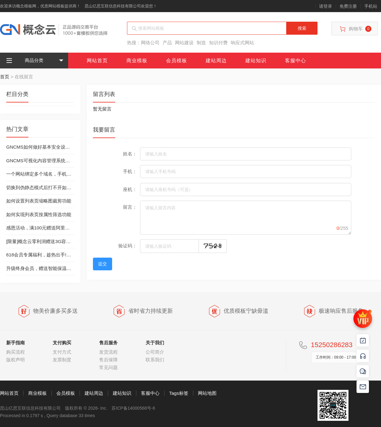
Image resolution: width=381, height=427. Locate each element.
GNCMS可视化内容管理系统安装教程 (45, 160)
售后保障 (108, 359)
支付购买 (62, 342)
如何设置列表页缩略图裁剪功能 (38, 200)
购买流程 (15, 352)
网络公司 (150, 42)
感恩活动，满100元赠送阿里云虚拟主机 (47, 227)
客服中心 (295, 60)
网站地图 (207, 393)
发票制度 (62, 359)
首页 (4, 76)
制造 (201, 42)
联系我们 (155, 359)
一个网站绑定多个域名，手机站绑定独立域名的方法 (59, 173)
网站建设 (184, 42)
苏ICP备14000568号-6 (133, 408)
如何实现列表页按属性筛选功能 (38, 214)
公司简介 (155, 352)
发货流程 (108, 352)
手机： (130, 171)
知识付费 (218, 42)
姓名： (130, 153)
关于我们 (155, 342)
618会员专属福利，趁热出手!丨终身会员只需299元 (58, 254)
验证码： (127, 245)
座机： (130, 189)
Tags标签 (178, 393)
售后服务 (108, 342)
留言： (130, 207)
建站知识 (255, 60)
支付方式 (62, 352)
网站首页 (97, 60)
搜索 (302, 28)
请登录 (325, 6)
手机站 (370, 6)
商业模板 (136, 60)
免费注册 (348, 6)
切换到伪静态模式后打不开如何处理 (43, 187)
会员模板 (176, 60)
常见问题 (108, 367)
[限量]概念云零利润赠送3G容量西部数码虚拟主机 (57, 241)
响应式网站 (242, 42)
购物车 (355, 29)
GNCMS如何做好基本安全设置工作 (42, 147)
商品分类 (24, 60)
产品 (167, 42)
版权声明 (15, 359)
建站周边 (216, 60)
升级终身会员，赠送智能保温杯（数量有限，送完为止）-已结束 (72, 268)
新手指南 (15, 342)
